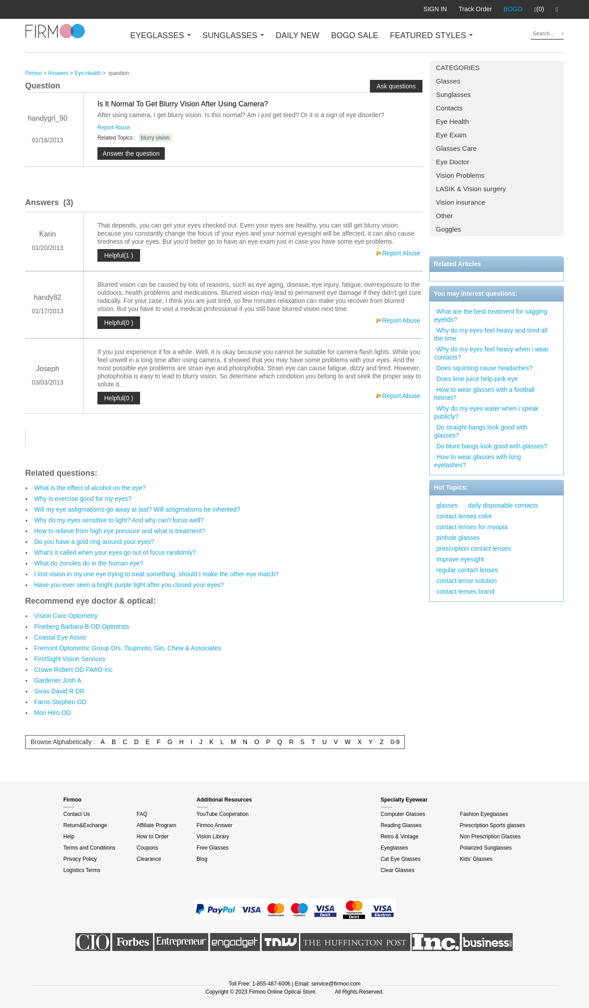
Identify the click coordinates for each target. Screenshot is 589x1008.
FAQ (141, 814)
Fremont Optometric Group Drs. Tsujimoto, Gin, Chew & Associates (127, 648)
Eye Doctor (452, 162)
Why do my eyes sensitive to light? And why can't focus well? (119, 520)
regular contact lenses (467, 570)
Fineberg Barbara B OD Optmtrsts (81, 626)
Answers (58, 73)
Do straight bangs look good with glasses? (480, 431)
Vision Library (213, 836)
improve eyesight (460, 559)
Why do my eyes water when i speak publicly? (486, 412)
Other (444, 215)
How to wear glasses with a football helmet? (484, 393)
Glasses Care (456, 148)
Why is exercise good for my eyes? (83, 498)
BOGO (513, 9)
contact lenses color (464, 516)
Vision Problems (460, 175)
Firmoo (33, 73)
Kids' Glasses (476, 859)
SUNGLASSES (233, 35)
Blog (202, 859)
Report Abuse (113, 127)
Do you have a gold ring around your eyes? (94, 541)
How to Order (152, 836)
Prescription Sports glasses (492, 825)
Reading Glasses (401, 825)
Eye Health (452, 121)
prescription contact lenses (473, 548)
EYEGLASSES (160, 35)
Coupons (147, 848)
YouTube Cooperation (223, 814)
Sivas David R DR (59, 691)
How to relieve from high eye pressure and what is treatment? (119, 531)
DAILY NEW (297, 35)
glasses (446, 505)
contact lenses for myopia (472, 526)
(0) (539, 9)
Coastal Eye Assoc (60, 637)
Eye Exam (451, 135)
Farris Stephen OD (60, 702)
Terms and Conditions (89, 848)
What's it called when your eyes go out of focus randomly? (115, 552)
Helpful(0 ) (118, 322)
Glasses (448, 81)
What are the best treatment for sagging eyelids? (490, 315)
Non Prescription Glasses (490, 836)
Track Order (475, 9)
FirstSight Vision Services (69, 658)
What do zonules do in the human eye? (88, 563)
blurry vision (155, 138)
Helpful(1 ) (118, 255)
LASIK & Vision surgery (471, 189)
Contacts (449, 108)
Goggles (448, 229)
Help (69, 836)
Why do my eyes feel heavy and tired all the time (490, 334)
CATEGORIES (457, 67)
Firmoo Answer (215, 825)
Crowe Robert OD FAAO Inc (73, 669)
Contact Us (76, 814)
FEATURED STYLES (431, 35)
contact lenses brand (465, 591)
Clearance (148, 859)
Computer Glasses (403, 814)
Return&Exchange (85, 825)
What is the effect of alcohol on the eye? (90, 487)
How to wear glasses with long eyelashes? (477, 461)
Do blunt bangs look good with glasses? (491, 446)
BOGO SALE (354, 35)
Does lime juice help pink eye (477, 378)
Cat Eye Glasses (401, 859)
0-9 (395, 741)
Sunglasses (453, 94)
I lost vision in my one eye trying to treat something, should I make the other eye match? (156, 574)
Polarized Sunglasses (485, 848)
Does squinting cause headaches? (484, 368)
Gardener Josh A (57, 680)
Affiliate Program (156, 825)
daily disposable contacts (503, 505)
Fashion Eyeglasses (484, 814)
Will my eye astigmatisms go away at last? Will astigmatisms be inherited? (137, 509)
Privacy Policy (80, 859)
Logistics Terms (81, 870)
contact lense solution (466, 580)
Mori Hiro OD (52, 712)
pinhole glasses (458, 537)
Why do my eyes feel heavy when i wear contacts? (491, 353)
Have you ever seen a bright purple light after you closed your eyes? (129, 584)
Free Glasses (213, 848)
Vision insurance (460, 202)
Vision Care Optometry (65, 615)
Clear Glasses (397, 870)
